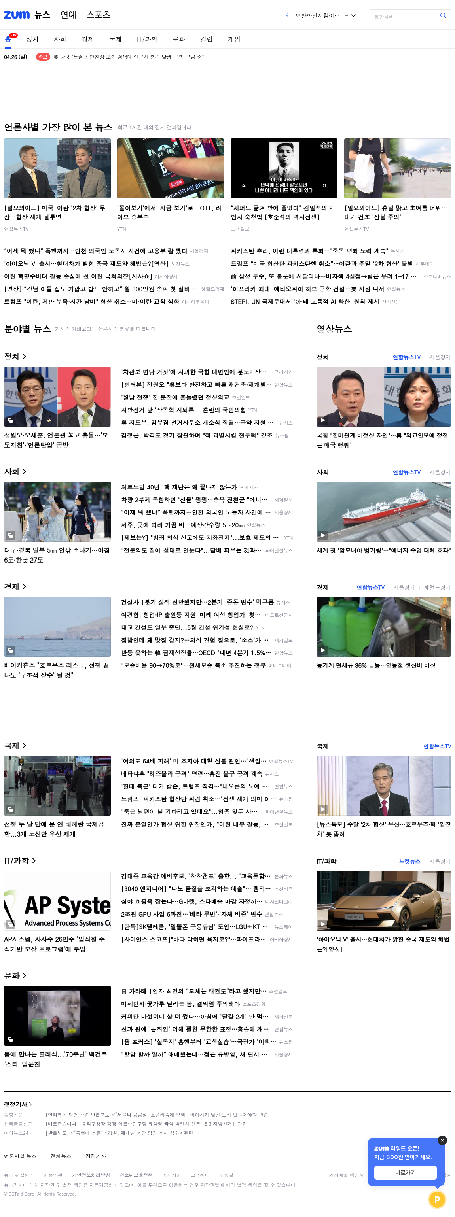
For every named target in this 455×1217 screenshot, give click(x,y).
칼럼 (206, 38)
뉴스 (42, 15)
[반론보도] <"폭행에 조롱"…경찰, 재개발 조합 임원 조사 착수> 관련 (119, 1132)
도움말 (226, 1175)
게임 (234, 38)
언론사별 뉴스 (20, 1156)
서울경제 (440, 357)
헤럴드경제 (437, 587)
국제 (115, 38)
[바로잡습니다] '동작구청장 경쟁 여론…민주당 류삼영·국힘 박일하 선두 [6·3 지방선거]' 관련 (146, 1123)
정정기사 (15, 1104)
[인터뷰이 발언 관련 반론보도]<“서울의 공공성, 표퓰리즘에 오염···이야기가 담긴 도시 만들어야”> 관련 (157, 1114)
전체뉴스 (61, 1156)
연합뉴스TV (16, 228)
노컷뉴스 (409, 861)
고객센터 (200, 1175)
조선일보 (240, 228)
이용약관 (53, 1175)
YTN (121, 228)
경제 (88, 38)
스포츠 (98, 15)
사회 (60, 38)
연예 (68, 15)
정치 (32, 38)
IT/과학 (147, 38)
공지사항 (171, 1175)
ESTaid (16, 1194)
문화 (179, 38)
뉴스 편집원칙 (19, 1175)
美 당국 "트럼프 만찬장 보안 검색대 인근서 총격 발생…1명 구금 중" (128, 56)
